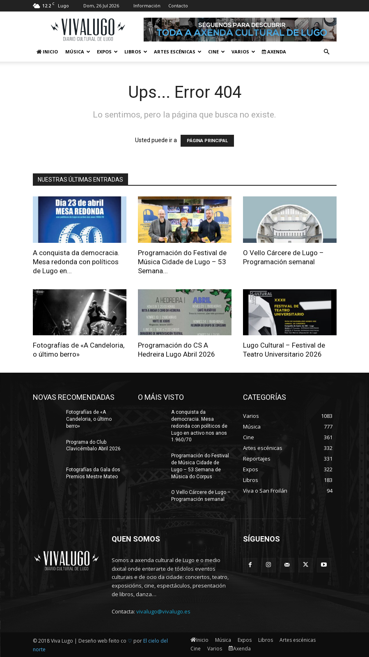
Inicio (47, 51)
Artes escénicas (178, 51)
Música (77, 51)
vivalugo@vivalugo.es (163, 611)
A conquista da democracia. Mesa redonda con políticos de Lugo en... (76, 262)
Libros (135, 51)
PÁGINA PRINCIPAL (207, 140)
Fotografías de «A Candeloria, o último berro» (89, 419)
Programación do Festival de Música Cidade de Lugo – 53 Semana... (182, 262)
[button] (327, 52)
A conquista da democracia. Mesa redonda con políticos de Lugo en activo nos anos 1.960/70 (199, 426)
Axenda (274, 51)
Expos (107, 51)
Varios (243, 51)
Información (146, 5)
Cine (216, 51)
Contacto (178, 5)
